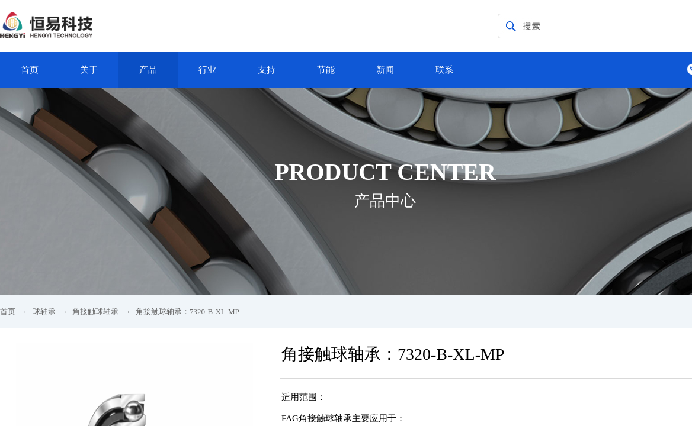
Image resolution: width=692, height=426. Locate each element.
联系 (444, 70)
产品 (148, 70)
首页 (30, 70)
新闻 (385, 70)
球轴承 (44, 311)
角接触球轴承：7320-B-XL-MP (187, 311)
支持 (266, 70)
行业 (207, 70)
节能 (326, 70)
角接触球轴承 (95, 311)
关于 (89, 70)
